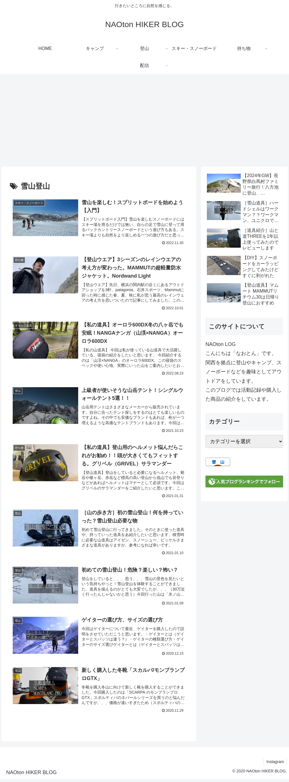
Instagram (275, 764)
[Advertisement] (144, 120)
